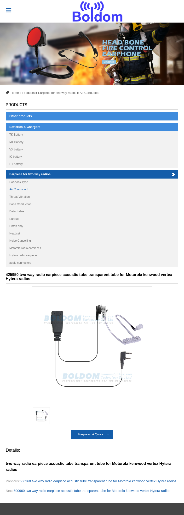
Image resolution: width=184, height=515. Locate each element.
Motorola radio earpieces (25, 248)
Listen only (16, 226)
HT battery (16, 164)
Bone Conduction (20, 204)
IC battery (15, 156)
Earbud (14, 219)
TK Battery (16, 134)
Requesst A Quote (91, 434)
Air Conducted (89, 93)
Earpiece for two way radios (57, 93)
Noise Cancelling (20, 240)
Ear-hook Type (18, 182)
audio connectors (20, 262)
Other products (20, 116)
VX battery (16, 149)
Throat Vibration (19, 196)
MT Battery (16, 142)
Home (15, 93)
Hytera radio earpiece (23, 255)
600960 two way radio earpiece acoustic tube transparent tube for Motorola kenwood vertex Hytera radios (98, 481)
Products (28, 93)
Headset (14, 233)
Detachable (16, 211)
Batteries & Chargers (24, 127)
